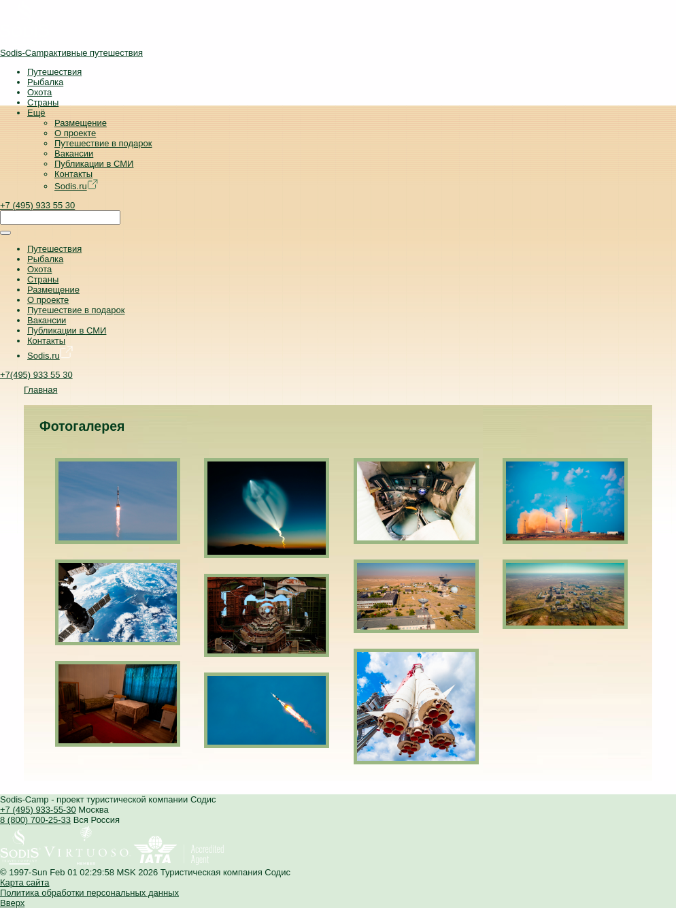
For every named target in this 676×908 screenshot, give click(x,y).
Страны (42, 102)
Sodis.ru (76, 186)
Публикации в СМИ (93, 164)
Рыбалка (45, 82)
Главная (40, 390)
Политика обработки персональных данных (89, 893)
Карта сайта (24, 882)
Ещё (36, 113)
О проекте (75, 133)
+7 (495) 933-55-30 (38, 810)
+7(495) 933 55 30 (36, 375)
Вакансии (73, 153)
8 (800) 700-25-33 (35, 820)
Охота (39, 92)
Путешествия (54, 72)
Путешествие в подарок (103, 143)
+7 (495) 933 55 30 (37, 205)
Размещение (80, 123)
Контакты (73, 174)
